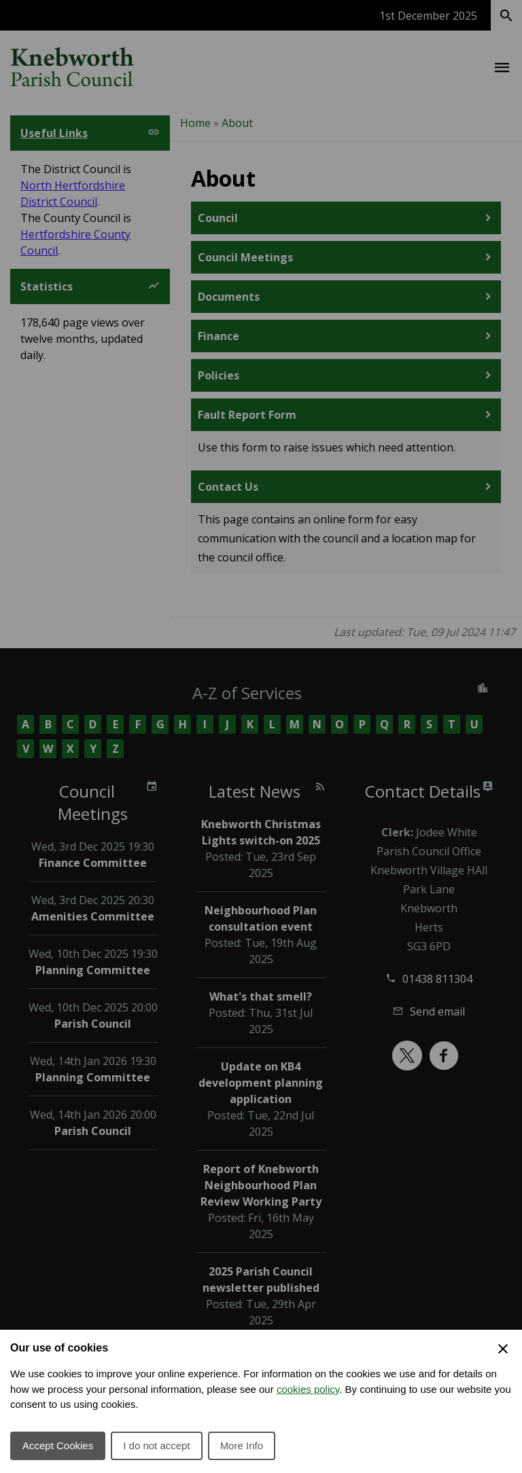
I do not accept (156, 1445)
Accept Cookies (57, 1445)
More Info (241, 1445)
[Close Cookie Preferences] (503, 1349)
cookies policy (308, 1389)
